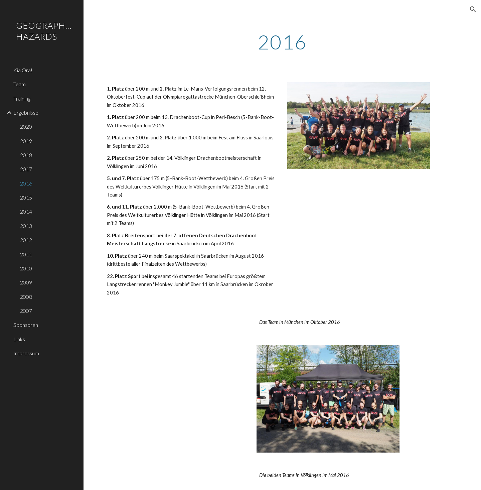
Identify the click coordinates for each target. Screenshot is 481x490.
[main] (282, 41)
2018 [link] (26, 155)
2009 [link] (26, 282)
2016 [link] (26, 183)
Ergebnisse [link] (25, 112)
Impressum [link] (26, 353)
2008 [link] (26, 296)
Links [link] (19, 339)
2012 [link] (26, 240)
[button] (473, 9)
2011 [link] (26, 254)
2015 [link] (26, 197)
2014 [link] (26, 211)
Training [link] (21, 98)
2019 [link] (26, 141)
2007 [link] (26, 311)
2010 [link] (26, 268)
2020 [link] (26, 126)
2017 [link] (26, 169)
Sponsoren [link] (25, 325)
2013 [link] (26, 226)
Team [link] (19, 84)
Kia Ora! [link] (22, 70)
